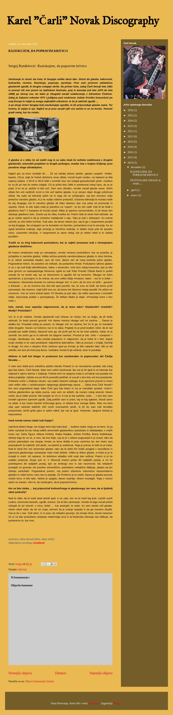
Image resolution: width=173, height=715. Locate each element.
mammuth (94, 703)
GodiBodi (39, 542)
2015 (131, 157)
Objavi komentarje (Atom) (39, 681)
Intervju (22, 569)
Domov (60, 673)
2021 (131, 136)
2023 (131, 126)
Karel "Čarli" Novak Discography (83, 20)
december (136, 167)
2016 (131, 152)
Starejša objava (101, 673)
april (133, 190)
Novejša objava (20, 673)
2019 (131, 141)
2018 (131, 146)
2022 (131, 131)
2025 (131, 115)
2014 (131, 162)
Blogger (117, 703)
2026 (131, 110)
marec (134, 195)
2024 (131, 120)
